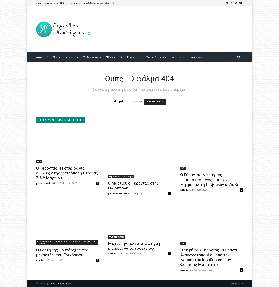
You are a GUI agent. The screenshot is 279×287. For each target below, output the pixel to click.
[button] (238, 57)
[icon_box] (99, 3)
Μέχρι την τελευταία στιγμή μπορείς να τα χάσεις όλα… (134, 246)
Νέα (39, 161)
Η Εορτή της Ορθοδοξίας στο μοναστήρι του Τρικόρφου (62, 252)
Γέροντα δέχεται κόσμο (121, 176)
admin (184, 189)
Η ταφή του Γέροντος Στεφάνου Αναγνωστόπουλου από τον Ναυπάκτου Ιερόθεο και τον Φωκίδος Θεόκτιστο (209, 257)
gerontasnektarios (46, 183)
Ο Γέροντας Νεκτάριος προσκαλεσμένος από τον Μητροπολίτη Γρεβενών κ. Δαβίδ (210, 180)
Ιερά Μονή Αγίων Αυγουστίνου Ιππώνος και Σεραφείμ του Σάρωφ (66, 242)
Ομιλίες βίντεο (116, 237)
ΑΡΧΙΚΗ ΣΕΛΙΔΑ (155, 101)
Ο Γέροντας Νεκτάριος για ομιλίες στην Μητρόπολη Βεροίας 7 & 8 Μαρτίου (67, 173)
